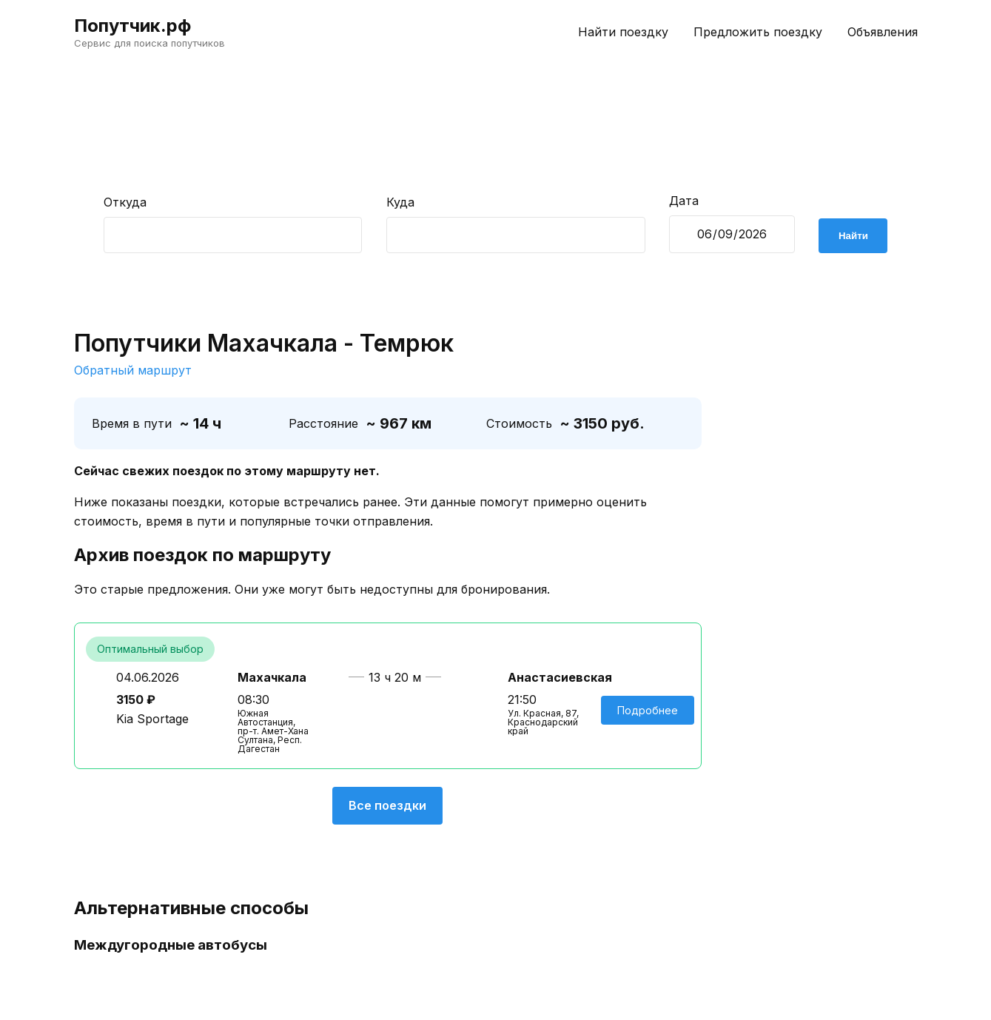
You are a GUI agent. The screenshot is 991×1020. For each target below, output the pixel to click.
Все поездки (387, 805)
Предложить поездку (757, 31)
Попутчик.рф (132, 25)
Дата (684, 200)
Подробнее (647, 710)
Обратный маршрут (133, 370)
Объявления (882, 31)
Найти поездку (623, 31)
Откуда (125, 202)
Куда (400, 202)
